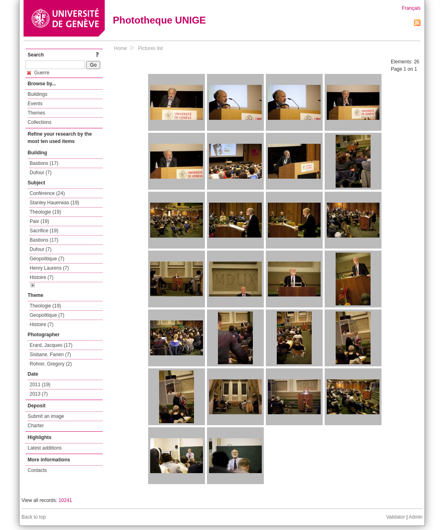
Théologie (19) (45, 212)
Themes (36, 113)
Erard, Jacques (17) (51, 345)
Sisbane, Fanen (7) (50, 354)
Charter (36, 425)
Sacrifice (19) (44, 231)
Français (411, 8)
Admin (415, 517)
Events (35, 103)
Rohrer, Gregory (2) (51, 364)
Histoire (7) (42, 277)
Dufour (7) (41, 172)
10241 (65, 500)
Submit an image (46, 416)
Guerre (38, 73)
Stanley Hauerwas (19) (54, 203)
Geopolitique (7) (47, 315)
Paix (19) (39, 221)
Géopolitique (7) (47, 259)
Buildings (37, 94)
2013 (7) (39, 394)
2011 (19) (40, 384)
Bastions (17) (44, 163)
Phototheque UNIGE (159, 20)
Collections (40, 122)
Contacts (37, 470)
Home (120, 48)
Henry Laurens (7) (49, 268)
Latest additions (45, 448)
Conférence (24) (47, 193)
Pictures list (150, 48)
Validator (395, 517)
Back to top (34, 517)
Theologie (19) (45, 306)
